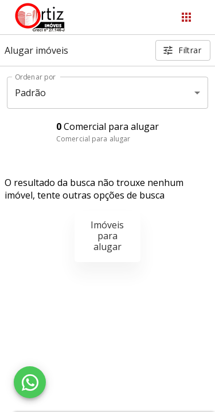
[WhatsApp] (30, 382)
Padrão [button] (30, 92)
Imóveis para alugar (107, 236)
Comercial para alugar (93, 139)
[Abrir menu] (186, 17)
